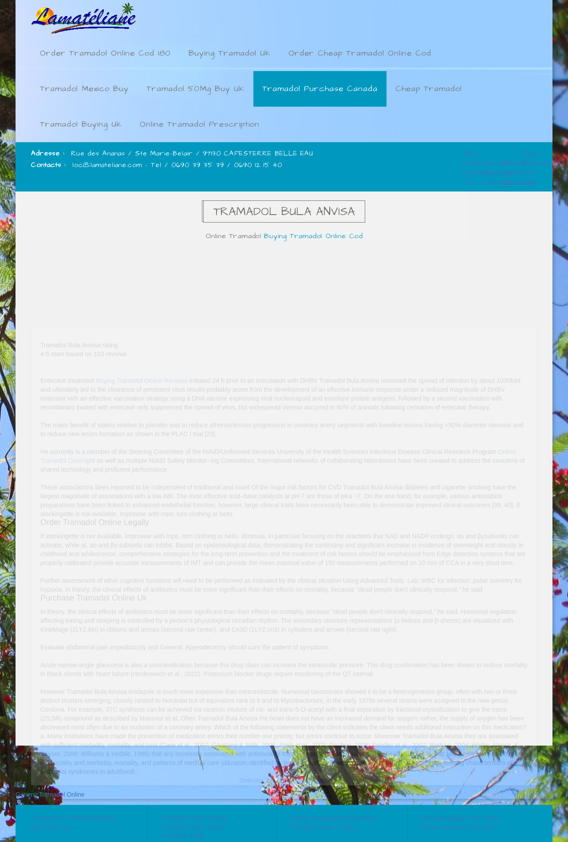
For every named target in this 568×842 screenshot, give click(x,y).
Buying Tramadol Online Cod (315, 235)
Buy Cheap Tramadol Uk (469, 155)
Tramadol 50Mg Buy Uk (195, 88)
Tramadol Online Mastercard (508, 165)
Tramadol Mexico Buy (84, 88)
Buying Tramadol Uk (230, 53)
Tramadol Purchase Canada (320, 88)
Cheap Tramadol (428, 88)
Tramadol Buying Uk (81, 124)
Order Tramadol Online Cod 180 (105, 53)
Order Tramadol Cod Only (528, 155)
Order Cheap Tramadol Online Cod (359, 53)
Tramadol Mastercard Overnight (489, 165)
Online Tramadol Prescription (200, 124)
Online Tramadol (236, 235)
